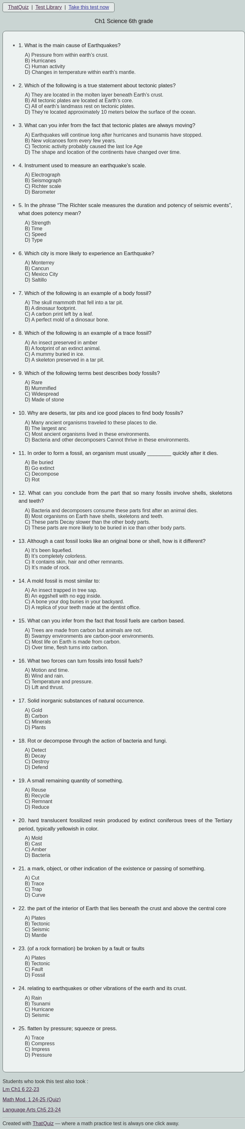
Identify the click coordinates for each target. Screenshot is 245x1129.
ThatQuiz (18, 7)
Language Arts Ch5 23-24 (32, 1109)
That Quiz (43, 1123)
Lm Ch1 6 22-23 (21, 1089)
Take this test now (89, 7)
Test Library (48, 7)
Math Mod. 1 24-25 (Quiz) (32, 1099)
